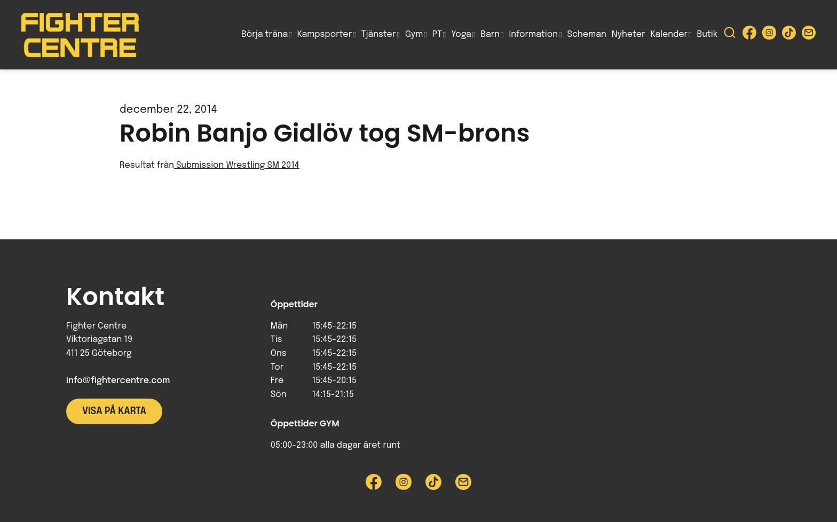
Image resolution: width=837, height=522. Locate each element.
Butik (707, 34)
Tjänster (378, 34)
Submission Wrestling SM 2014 (236, 165)
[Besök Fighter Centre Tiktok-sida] (789, 35)
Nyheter (628, 34)
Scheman (586, 34)
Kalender (669, 34)
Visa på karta (114, 411)
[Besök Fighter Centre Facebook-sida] (749, 35)
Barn (490, 34)
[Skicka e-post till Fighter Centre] (809, 35)
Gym (414, 34)
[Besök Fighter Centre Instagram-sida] (769, 35)
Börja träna (264, 34)
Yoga (461, 34)
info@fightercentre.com (118, 380)
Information (533, 34)
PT (437, 34)
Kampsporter (324, 34)
